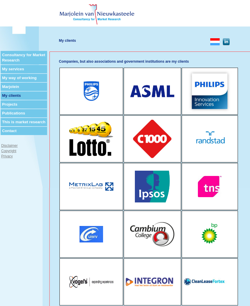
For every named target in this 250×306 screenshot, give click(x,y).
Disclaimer (9, 146)
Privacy (7, 156)
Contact (9, 131)
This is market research (23, 122)
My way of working (19, 78)
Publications (13, 113)
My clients (11, 95)
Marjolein (10, 86)
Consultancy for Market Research (23, 57)
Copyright (8, 151)
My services (13, 69)
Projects (9, 104)
